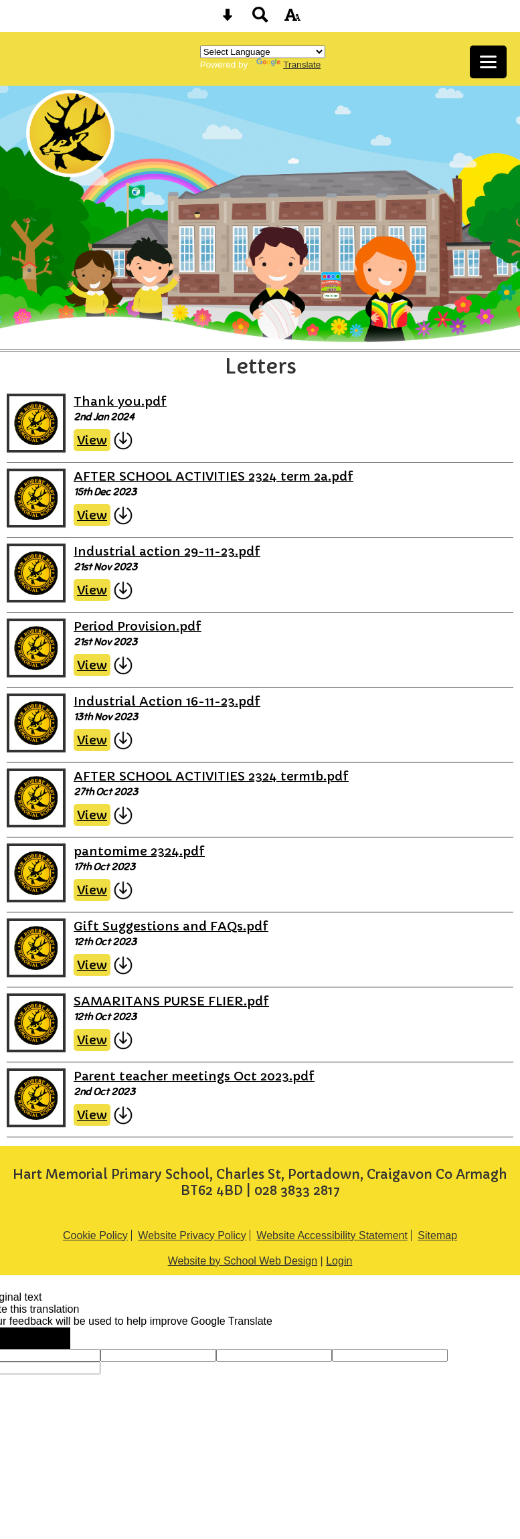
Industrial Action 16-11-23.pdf (167, 701)
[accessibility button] (292, 19)
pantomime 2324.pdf (139, 851)
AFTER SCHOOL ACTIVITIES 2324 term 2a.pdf (213, 476)
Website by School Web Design (243, 1261)
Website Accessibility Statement (332, 1235)
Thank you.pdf (120, 401)
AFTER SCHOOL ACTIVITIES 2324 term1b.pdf (211, 776)
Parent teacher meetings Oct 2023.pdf (194, 1076)
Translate (288, 65)
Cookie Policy (95, 1235)
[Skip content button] (227, 19)
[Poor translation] (48, 1338)
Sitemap (437, 1235)
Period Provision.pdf (137, 626)
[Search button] (260, 19)
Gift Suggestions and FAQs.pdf (171, 926)
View (92, 440)
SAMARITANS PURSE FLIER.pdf (171, 1001)
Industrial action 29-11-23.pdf (167, 551)
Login (339, 1261)
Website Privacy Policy (192, 1235)
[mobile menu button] (488, 62)
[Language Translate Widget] (262, 52)
